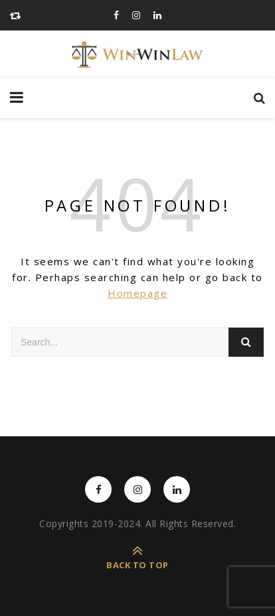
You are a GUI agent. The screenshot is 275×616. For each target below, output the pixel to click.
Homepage (137, 293)
